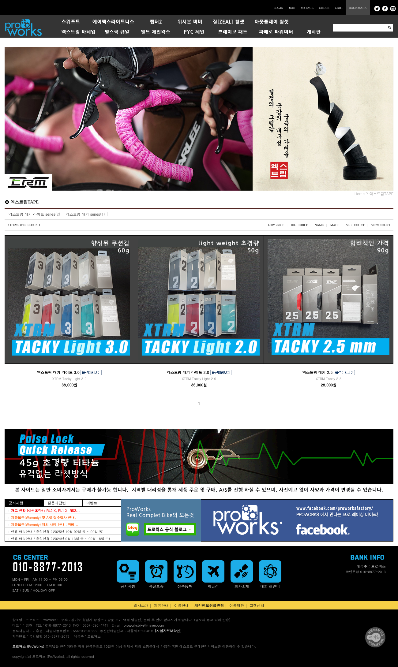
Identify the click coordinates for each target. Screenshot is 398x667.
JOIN (292, 7)
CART (339, 7)
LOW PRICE (276, 225)
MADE (334, 225)
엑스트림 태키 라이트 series (32, 214)
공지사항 (16, 503)
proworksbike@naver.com (144, 625)
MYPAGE (307, 7)
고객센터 (257, 605)
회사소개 (141, 605)
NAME (319, 225)
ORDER (324, 7)
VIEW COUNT (380, 225)
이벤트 (91, 503)
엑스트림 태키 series (83, 214)
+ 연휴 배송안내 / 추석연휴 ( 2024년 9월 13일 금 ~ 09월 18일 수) (59, 538)
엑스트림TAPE (381, 193)
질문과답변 (56, 503)
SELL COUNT (355, 225)
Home (360, 193)
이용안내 (181, 605)
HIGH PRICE (299, 225)
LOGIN (278, 7)
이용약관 (236, 605)
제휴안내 (161, 605)
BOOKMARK (357, 7)
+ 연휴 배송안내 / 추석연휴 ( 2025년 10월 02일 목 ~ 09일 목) (55, 531)
